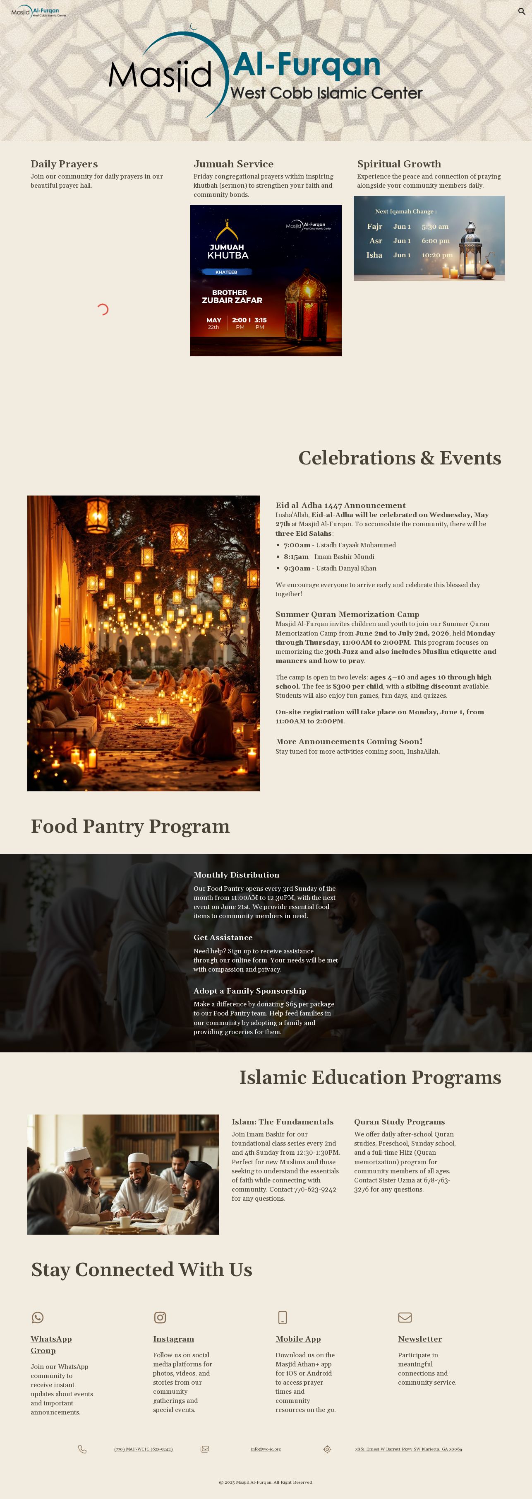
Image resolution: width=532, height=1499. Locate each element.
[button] (522, 12)
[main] (102, 173)
